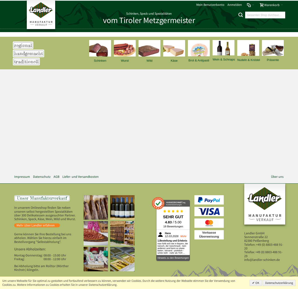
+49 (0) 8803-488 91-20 (263, 246)
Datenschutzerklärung (279, 283)
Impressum (22, 177)
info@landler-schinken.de (262, 260)
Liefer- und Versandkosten (80, 177)
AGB (56, 177)
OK (257, 283)
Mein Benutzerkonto (210, 5)
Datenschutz (42, 177)
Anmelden (234, 5)
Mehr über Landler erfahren (36, 225)
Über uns (277, 177)
